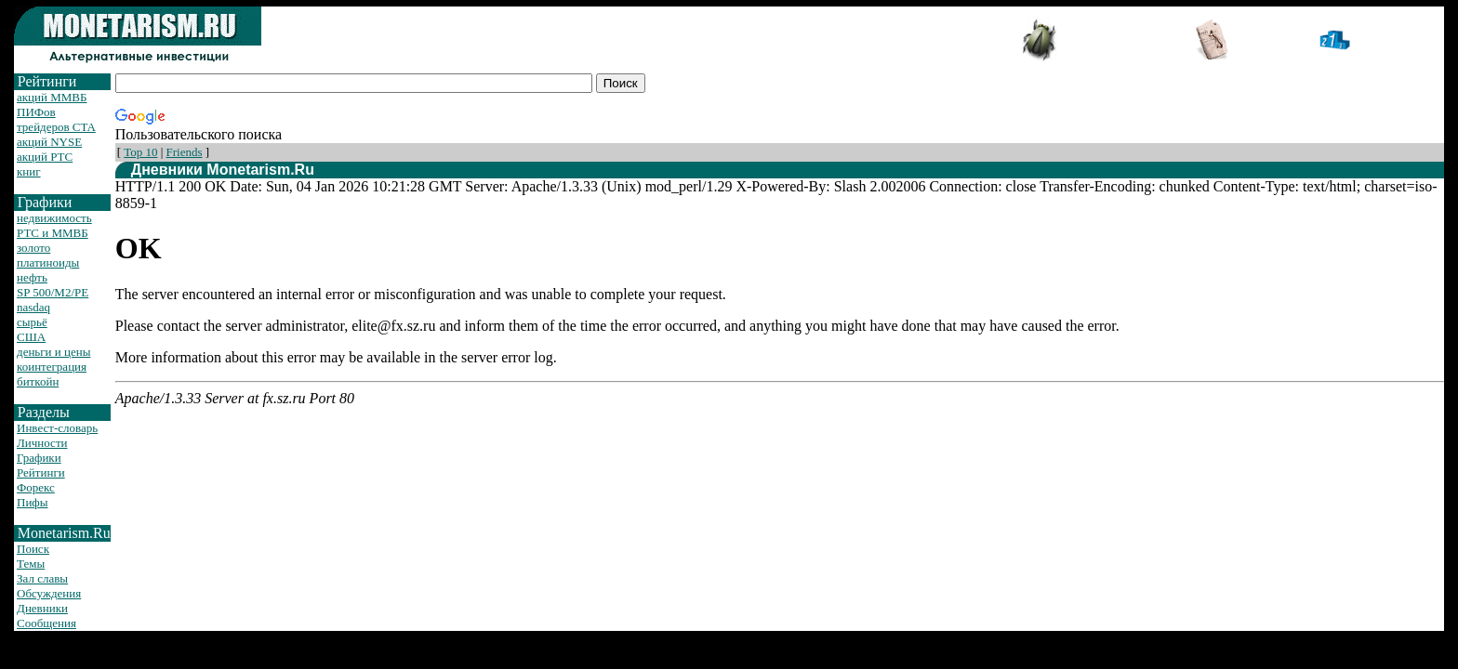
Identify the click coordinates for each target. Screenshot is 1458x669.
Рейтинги (41, 472)
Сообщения (46, 623)
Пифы (32, 502)
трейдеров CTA (56, 127)
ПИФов (36, 112)
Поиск (33, 549)
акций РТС (45, 157)
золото (33, 248)
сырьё (32, 322)
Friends (184, 152)
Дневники (42, 608)
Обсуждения (49, 593)
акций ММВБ (51, 97)
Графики (39, 458)
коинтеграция (51, 367)
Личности (42, 443)
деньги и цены (53, 352)
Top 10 (140, 152)
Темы (31, 564)
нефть (32, 277)
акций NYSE (49, 142)
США (31, 337)
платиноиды (48, 262)
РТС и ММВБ (52, 233)
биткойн (38, 381)
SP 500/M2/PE (52, 292)
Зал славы (42, 578)
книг (29, 171)
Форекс (36, 487)
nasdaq (33, 307)
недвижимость (54, 218)
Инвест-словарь (57, 428)
